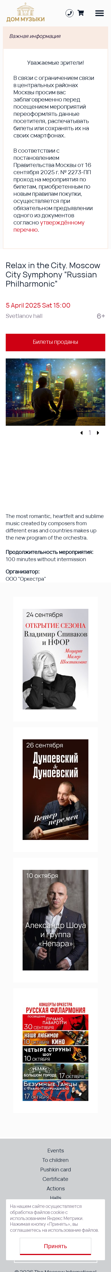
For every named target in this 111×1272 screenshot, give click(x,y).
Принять (55, 1246)
